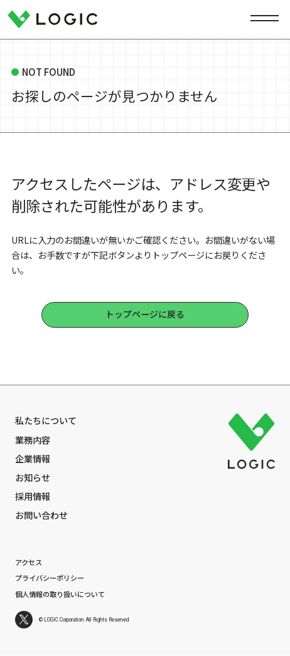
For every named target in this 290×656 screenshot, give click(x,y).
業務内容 (32, 439)
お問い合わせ (41, 514)
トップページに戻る (145, 314)
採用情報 (32, 495)
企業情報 (32, 458)
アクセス (28, 562)
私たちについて (46, 420)
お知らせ (32, 477)
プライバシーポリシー (49, 578)
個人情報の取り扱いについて (60, 594)
